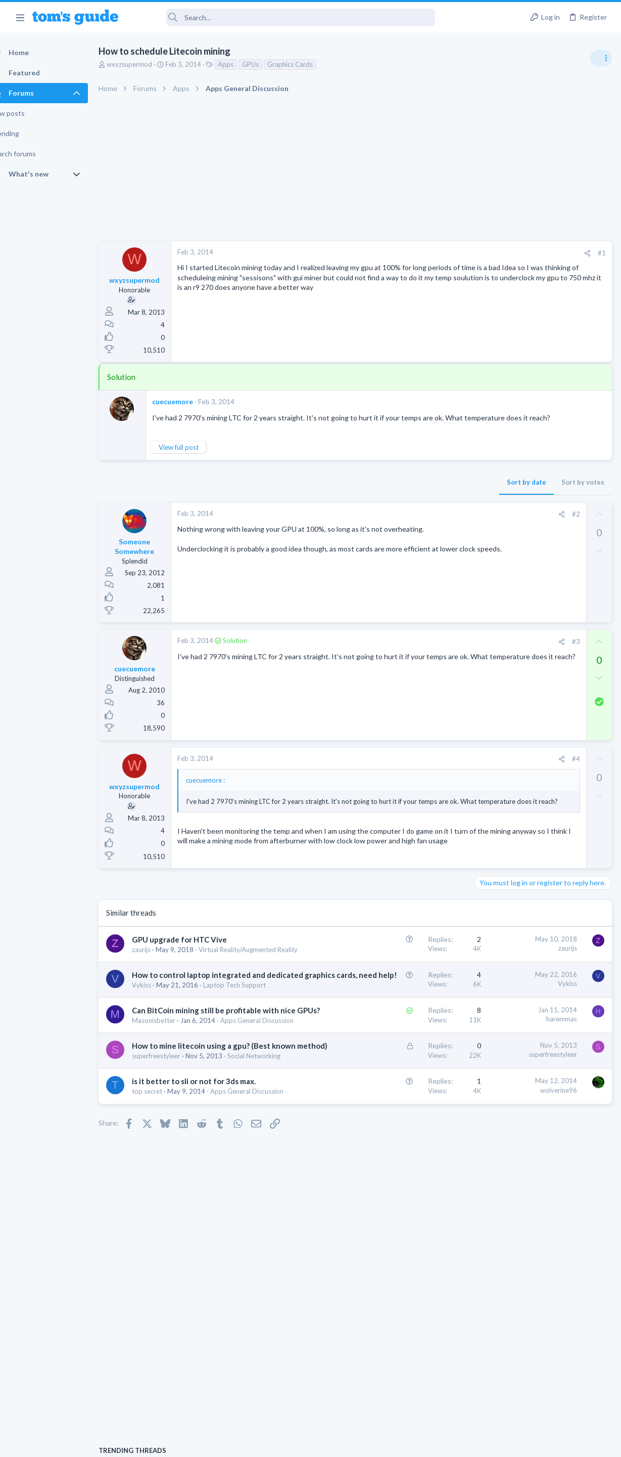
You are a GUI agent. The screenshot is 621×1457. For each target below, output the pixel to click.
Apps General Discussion (186, 1140)
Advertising (201, 1443)
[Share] (425, 253)
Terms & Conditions (406, 1443)
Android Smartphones (510, 599)
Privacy (336, 1443)
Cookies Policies (273, 1443)
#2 (413, 524)
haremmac (399, 1108)
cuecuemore (190, 401)
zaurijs (159, 999)
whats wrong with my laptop (537, 678)
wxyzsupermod (147, 64)
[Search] (283, 17)
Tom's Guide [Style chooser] (538, 1400)
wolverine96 (395, 1240)
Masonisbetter (171, 1131)
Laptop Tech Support (508, 658)
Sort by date (364, 492)
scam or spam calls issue (531, 571)
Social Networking (176, 1206)
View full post (196, 457)
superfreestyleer (174, 1197)
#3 (413, 652)
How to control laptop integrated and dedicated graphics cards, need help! (196, 1044)
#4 (413, 769)
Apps (243, 64)
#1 (439, 253)
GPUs (268, 64)
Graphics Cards (307, 64)
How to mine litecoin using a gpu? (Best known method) (194, 1176)
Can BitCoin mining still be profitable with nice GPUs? (190, 1110)
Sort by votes (420, 492)
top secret (165, 1252)
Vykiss (159, 1065)
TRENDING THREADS (493, 550)
